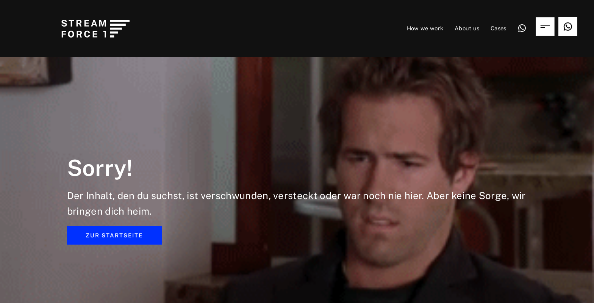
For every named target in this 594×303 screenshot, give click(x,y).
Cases (498, 28)
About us (467, 28)
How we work (425, 28)
